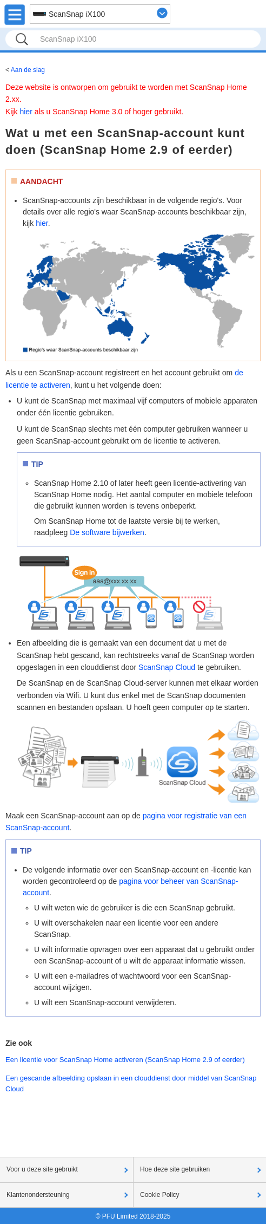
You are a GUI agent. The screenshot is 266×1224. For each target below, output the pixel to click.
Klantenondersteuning (38, 1195)
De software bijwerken (107, 532)
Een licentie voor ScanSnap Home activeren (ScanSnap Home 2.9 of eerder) (125, 1060)
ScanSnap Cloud (166, 667)
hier (25, 111)
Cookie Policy (159, 1195)
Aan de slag (28, 70)
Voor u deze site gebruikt (42, 1169)
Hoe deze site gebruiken (175, 1169)
